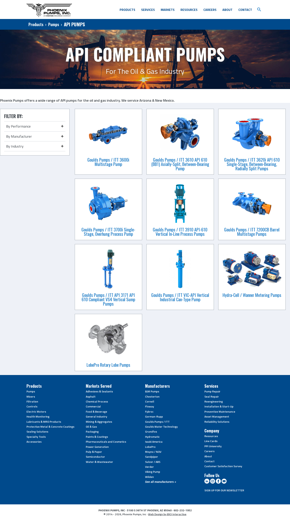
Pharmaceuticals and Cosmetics (106, 441)
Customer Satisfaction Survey (223, 466)
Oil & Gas (91, 426)
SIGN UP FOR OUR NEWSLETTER (224, 490)
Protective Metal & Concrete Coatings (50, 426)
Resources (188, 9)
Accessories (34, 441)
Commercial (93, 406)
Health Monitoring (37, 416)
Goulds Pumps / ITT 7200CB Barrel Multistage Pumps (252, 231)
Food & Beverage (96, 411)
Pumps (53, 24)
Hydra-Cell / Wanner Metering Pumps (252, 295)
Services (148, 9)
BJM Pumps (152, 391)
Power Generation (97, 447)
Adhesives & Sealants (99, 391)
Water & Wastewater (99, 462)
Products (127, 9)
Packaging (92, 431)
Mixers (30, 396)
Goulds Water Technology (161, 426)
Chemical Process (97, 401)
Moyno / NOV (153, 452)
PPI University (213, 446)
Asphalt (90, 396)
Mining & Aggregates (99, 422)
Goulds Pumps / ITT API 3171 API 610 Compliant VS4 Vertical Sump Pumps (108, 299)
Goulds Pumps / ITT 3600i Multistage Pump (108, 161)
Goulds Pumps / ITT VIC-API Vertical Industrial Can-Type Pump (180, 297)
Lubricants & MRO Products (43, 422)
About (227, 9)
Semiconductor (95, 457)
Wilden (149, 477)
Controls (31, 406)
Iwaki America (153, 441)
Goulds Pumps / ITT (157, 422)
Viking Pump (152, 472)
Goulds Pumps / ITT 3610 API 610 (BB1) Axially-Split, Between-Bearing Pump (180, 163)
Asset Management (216, 416)
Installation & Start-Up (218, 406)
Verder (149, 467)
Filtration (32, 401)
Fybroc (149, 411)
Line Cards (210, 441)
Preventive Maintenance (219, 411)
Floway (149, 406)
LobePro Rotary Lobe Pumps (108, 365)
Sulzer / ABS (152, 462)
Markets (168, 9)
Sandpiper (151, 457)
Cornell (149, 401)
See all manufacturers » (160, 481)
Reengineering (213, 401)
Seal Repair (211, 396)
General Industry (96, 416)
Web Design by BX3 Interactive (167, 514)
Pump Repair (212, 391)
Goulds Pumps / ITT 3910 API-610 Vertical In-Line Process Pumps (180, 231)
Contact (245, 9)
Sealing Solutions (37, 431)
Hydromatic (152, 437)
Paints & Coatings (97, 437)
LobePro (150, 447)
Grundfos (151, 431)
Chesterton (152, 396)
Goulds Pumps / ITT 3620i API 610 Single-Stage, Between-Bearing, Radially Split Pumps (252, 163)
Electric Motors (36, 411)
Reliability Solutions (216, 422)
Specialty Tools (36, 437)
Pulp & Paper (94, 452)
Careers (209, 9)
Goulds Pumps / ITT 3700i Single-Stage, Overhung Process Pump (108, 231)
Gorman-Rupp (154, 416)
